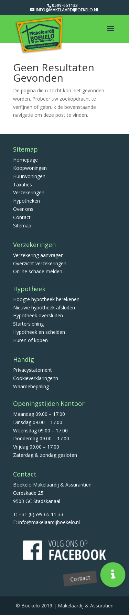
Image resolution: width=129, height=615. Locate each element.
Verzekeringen (28, 192)
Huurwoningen (29, 176)
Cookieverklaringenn (35, 378)
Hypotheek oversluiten (38, 315)
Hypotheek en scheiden (39, 332)
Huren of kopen (30, 340)
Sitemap (22, 225)
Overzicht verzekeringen (39, 263)
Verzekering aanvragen (38, 255)
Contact (22, 217)
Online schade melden (37, 271)
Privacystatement (32, 370)
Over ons (23, 209)
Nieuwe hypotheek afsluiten (44, 307)
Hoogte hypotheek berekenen (46, 299)
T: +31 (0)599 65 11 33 (38, 514)
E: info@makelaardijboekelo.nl (46, 522)
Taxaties (22, 184)
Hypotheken (26, 200)
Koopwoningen (30, 168)
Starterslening (28, 323)
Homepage (25, 159)
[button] (113, 574)
